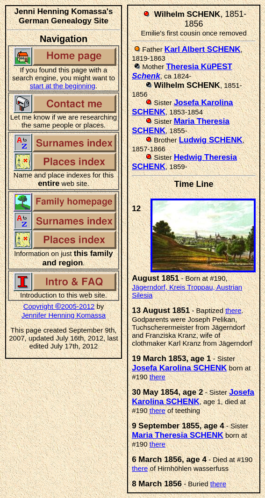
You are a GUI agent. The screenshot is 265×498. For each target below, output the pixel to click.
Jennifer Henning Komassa (63, 315)
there (233, 310)
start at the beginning (62, 86)
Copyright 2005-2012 (59, 306)
